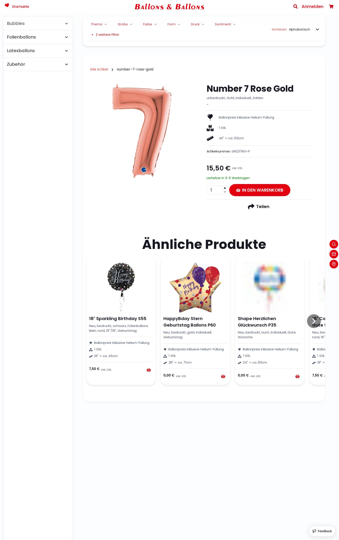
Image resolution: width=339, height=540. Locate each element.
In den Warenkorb (259, 190)
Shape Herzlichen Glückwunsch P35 (257, 322)
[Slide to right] (314, 321)
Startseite (16, 6)
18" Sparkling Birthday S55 (117, 319)
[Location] (333, 264)
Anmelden (312, 6)
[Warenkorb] (331, 6)
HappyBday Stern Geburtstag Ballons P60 (189, 322)
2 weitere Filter (105, 34)
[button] (224, 188)
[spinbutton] (217, 190)
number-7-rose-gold (135, 69)
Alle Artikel (99, 69)
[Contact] (333, 254)
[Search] (295, 6)
